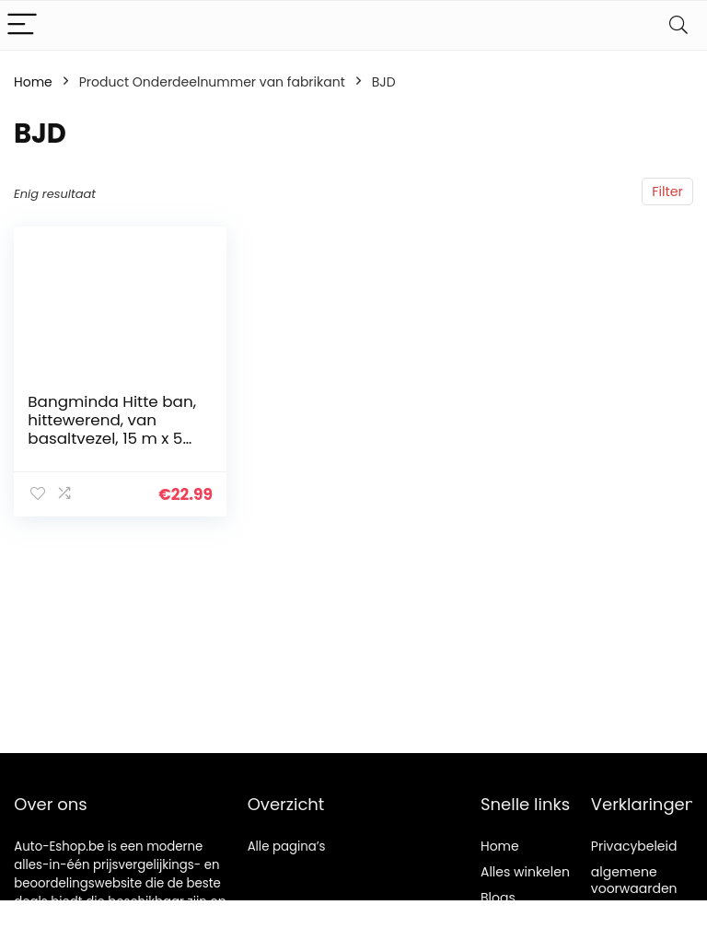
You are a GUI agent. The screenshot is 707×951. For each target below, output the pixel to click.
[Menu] (22, 25)
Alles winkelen (525, 872)
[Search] (678, 25)
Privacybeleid (634, 846)
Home (33, 82)
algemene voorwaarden (634, 880)
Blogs (498, 897)
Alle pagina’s (287, 846)
